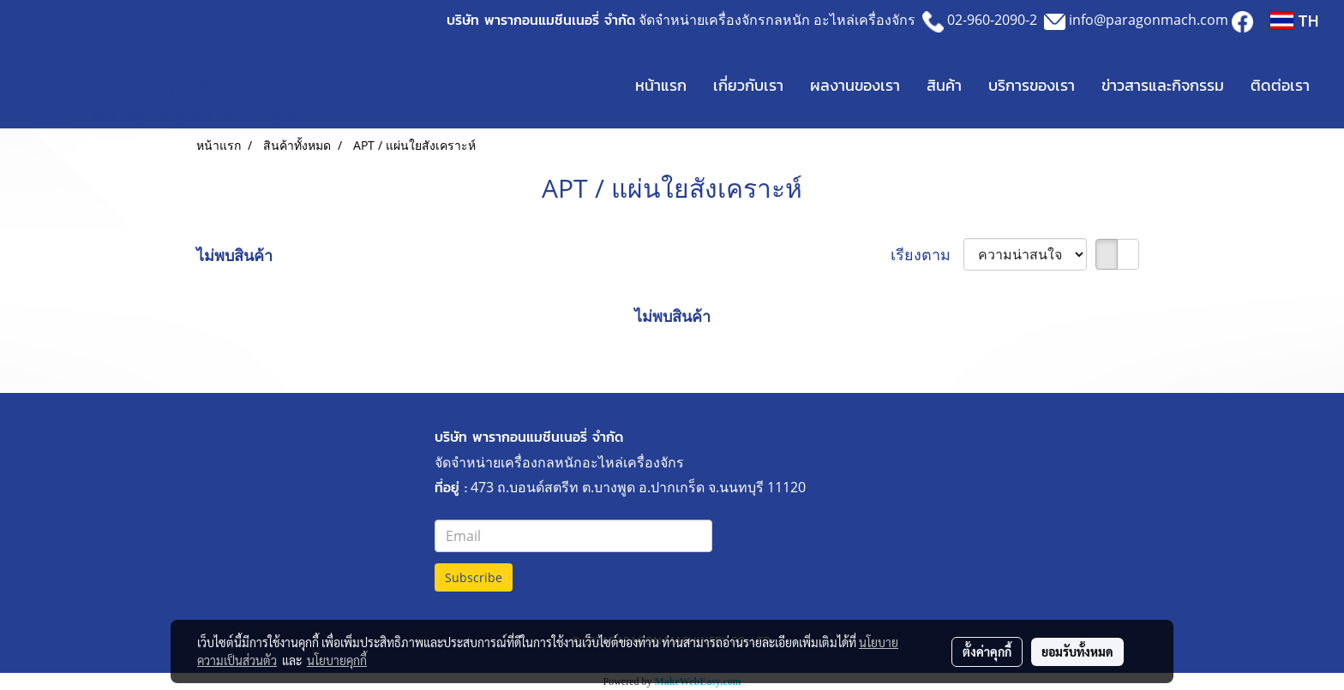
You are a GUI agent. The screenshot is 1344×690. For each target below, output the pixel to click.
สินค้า (944, 85)
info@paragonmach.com (1148, 19)
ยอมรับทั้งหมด (1077, 651)
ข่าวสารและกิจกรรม (1162, 85)
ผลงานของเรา (855, 85)
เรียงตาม (927, 254)
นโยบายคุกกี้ (337, 660)
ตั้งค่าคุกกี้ (987, 651)
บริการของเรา (1031, 85)
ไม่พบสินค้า (234, 255)
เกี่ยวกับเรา (748, 85)
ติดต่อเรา (1280, 85)
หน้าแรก (661, 85)
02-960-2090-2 (992, 19)
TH (1294, 20)
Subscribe (473, 577)
